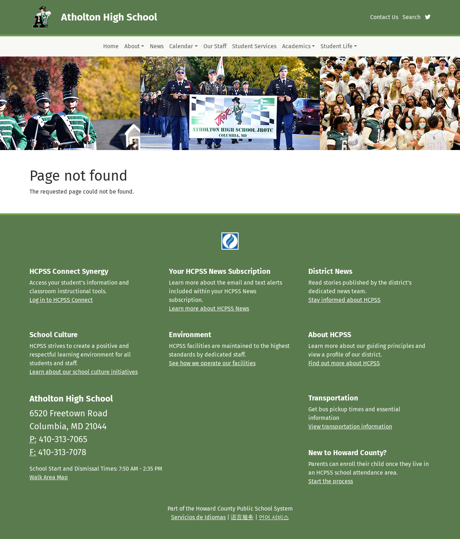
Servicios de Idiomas (198, 517)
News (157, 46)
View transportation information (350, 426)
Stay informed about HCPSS (344, 299)
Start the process (330, 481)
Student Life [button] (337, 46)
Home (111, 46)
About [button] (132, 46)
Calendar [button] (181, 46)
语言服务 (242, 517)
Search (411, 17)
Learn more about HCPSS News (209, 308)
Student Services (254, 46)
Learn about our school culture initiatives (83, 371)
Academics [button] (296, 46)
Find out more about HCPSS (344, 363)
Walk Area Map (48, 477)
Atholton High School (109, 17)
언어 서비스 (274, 517)
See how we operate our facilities (212, 363)
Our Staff (214, 46)
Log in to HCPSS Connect (61, 299)
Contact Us (384, 17)
